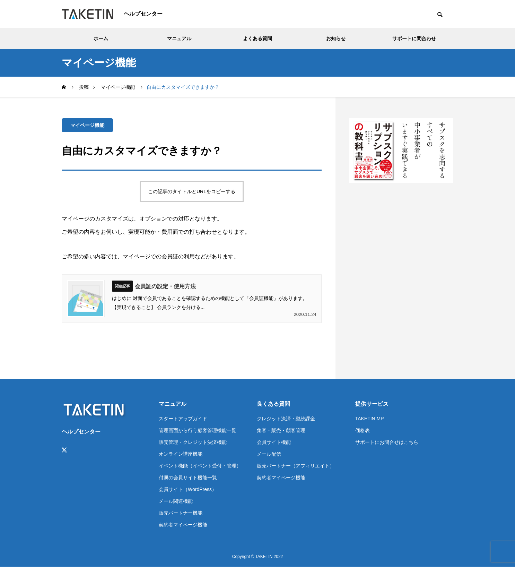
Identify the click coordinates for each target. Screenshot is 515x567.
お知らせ (336, 38)
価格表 (362, 430)
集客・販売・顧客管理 (281, 430)
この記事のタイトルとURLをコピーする (191, 191)
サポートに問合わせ (414, 38)
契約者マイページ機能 (183, 524)
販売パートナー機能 (180, 513)
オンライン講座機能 (180, 454)
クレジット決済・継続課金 (286, 418)
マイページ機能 (87, 125)
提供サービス (372, 404)
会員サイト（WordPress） (188, 489)
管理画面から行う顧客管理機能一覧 (197, 430)
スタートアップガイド (183, 418)
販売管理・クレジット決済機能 (193, 442)
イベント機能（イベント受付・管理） (200, 466)
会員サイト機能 (274, 442)
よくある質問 (257, 38)
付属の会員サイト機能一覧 (188, 477)
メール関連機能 (176, 501)
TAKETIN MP (369, 418)
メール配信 (269, 454)
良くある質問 (273, 404)
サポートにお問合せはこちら (386, 442)
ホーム (101, 38)
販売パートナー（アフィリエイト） (295, 466)
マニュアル (179, 38)
